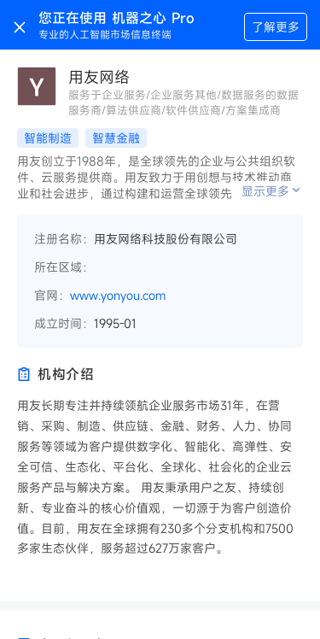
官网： (52, 295)
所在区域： (64, 267)
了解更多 (276, 27)
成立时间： (64, 323)
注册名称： (64, 239)
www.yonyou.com (118, 295)
